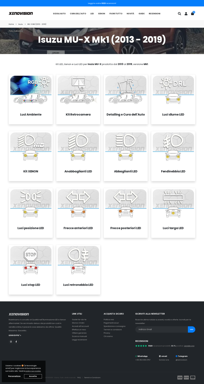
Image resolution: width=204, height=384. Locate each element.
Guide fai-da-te (79, 319)
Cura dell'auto (78, 13)
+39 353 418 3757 (142, 360)
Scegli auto (59, 13)
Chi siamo (108, 336)
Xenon (101, 13)
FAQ (79, 377)
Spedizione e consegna (114, 326)
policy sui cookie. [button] (33, 371)
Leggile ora (189, 346)
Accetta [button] (33, 376)
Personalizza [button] (14, 376)
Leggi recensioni (79, 339)
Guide (142, 13)
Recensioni (154, 13)
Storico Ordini (78, 323)
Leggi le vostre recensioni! (102, 3)
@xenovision (181, 360)
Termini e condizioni (113, 329)
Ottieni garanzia (79, 333)
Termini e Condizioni (92, 377)
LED (92, 13)
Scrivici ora (164, 360)
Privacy (107, 333)
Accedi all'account (80, 326)
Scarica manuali (79, 336)
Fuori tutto (115, 13)
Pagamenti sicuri (111, 323)
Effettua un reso (79, 329)
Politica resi (109, 319)
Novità (130, 13)
